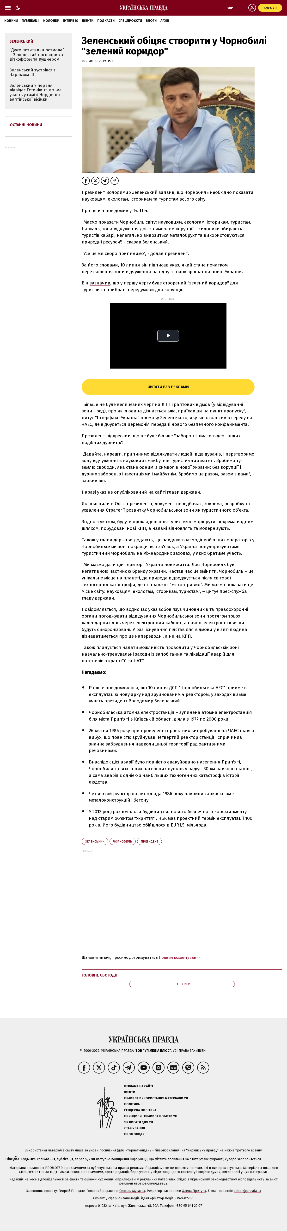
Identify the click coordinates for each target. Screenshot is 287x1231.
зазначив (100, 283)
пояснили (99, 503)
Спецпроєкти (130, 21)
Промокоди (134, 1134)
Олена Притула (194, 1191)
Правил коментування (180, 957)
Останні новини (26, 124)
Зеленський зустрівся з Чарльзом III (32, 72)
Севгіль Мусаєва (132, 1191)
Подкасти (106, 21)
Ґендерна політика (140, 1110)
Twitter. (140, 210)
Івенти (87, 21)
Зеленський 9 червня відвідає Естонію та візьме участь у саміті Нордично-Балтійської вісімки (36, 92)
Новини (11, 21)
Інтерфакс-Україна (207, 1159)
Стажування (134, 1128)
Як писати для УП (138, 1122)
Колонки (51, 21)
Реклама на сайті (138, 1086)
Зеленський (94, 841)
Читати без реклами (168, 386)
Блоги (151, 21)
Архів (164, 21)
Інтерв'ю (70, 21)
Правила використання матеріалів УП (156, 1098)
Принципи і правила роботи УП (150, 1116)
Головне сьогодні (100, 975)
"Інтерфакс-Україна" (117, 417)
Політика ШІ (134, 1104)
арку (136, 694)
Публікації (30, 21)
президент (149, 841)
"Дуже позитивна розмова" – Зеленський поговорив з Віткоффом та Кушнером (37, 54)
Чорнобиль (122, 841)
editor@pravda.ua (247, 1191)
